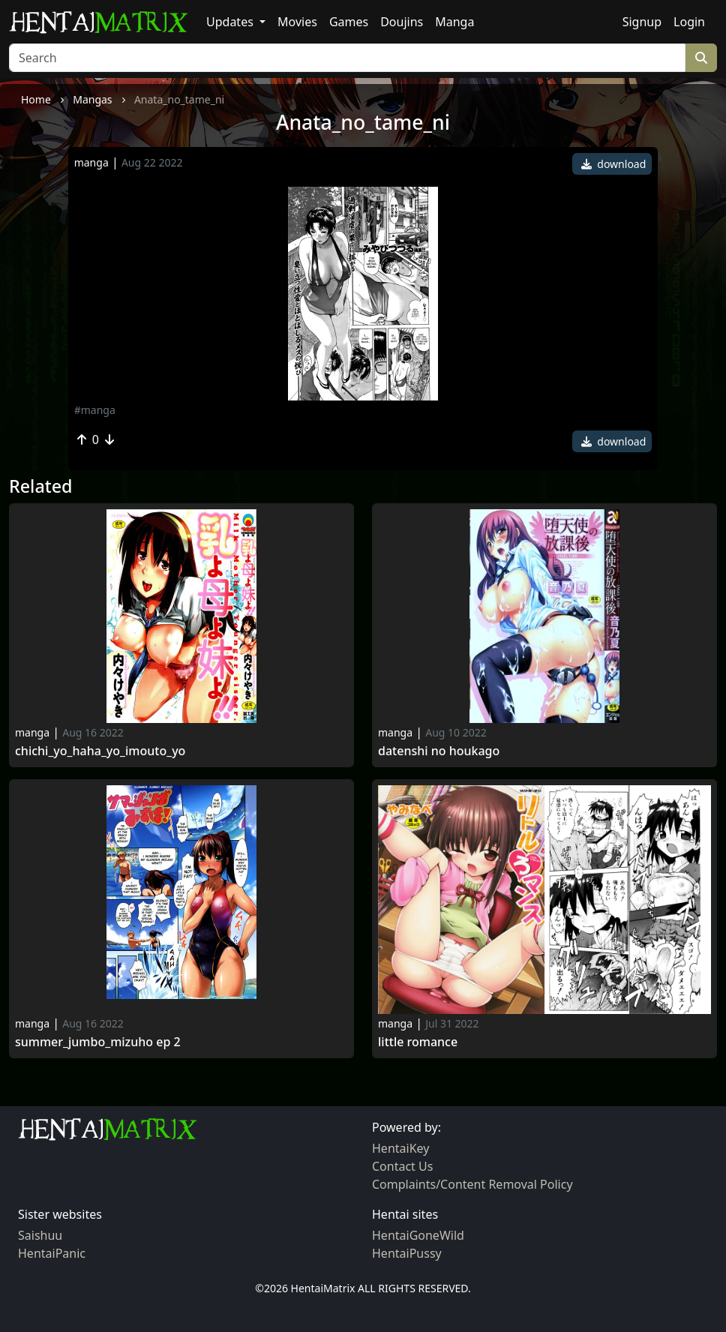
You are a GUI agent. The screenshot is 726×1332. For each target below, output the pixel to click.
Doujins (401, 22)
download (613, 164)
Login (689, 22)
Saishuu (40, 1235)
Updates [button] (231, 22)
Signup (642, 22)
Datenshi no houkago (439, 751)
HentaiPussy (407, 1253)
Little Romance (418, 1042)
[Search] (347, 58)
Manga (454, 22)
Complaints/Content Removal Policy (472, 1184)
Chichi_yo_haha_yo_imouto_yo (100, 751)
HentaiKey (400, 1148)
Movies (297, 22)
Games (348, 22)
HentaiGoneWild (418, 1235)
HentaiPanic (52, 1253)
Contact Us (402, 1166)
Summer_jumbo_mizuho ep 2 (98, 1042)
